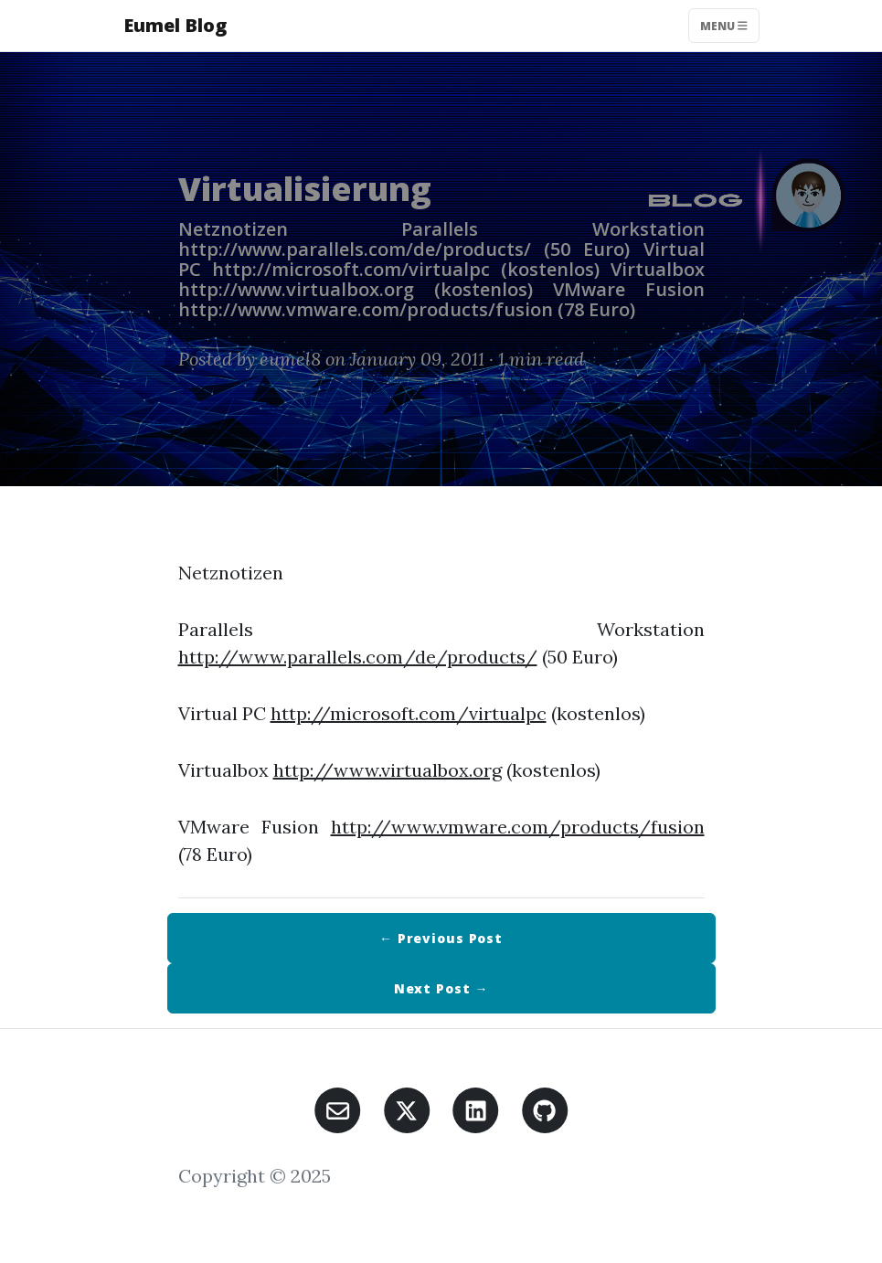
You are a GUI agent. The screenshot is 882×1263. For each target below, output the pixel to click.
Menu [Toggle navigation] (724, 25)
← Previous (441, 938)
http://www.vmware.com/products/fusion (518, 826)
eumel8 (290, 358)
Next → (441, 988)
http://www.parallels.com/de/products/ (357, 656)
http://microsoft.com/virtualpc (409, 713)
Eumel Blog (175, 25)
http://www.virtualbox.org (387, 770)
